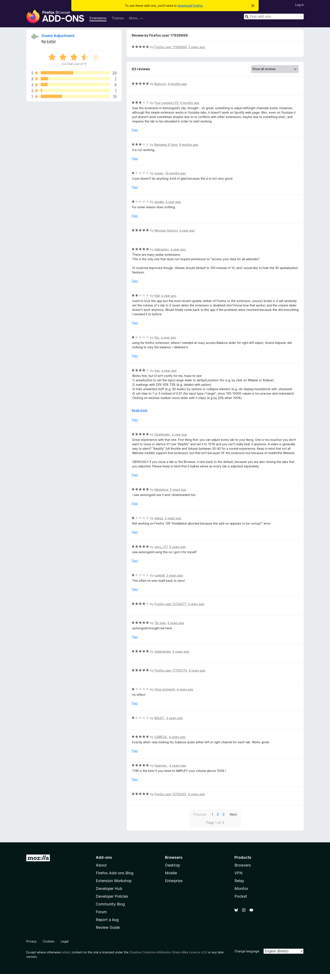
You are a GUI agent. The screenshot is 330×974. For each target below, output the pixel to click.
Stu (156, 337)
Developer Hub (109, 888)
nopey (159, 173)
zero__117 (161, 547)
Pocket (240, 896)
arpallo (159, 202)
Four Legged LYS (166, 103)
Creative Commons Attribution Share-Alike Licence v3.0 (168, 952)
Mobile (171, 873)
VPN (238, 873)
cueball (159, 575)
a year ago (173, 202)
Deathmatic (162, 434)
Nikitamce (161, 489)
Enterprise (173, 881)
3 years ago (196, 47)
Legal (64, 941)
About (101, 865)
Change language (246, 951)
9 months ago (177, 84)
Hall (157, 295)
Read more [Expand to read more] (140, 410)
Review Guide (108, 927)
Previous (199, 814)
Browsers (242, 865)
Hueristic (161, 765)
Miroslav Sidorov (166, 230)
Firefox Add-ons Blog (114, 873)
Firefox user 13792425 (170, 794)
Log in (299, 5)
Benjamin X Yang (165, 144)
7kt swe (160, 623)
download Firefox (190, 5)
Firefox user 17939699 (170, 47)
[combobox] (274, 16)
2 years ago (178, 489)
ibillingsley (161, 249)
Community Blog (110, 904)
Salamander (162, 651)
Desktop (172, 865)
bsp (157, 370)
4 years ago (175, 623)
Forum (101, 912)
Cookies (49, 941)
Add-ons (104, 857)
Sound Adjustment (58, 35)
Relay (239, 881)
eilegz (158, 518)
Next (233, 814)
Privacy (31, 941)
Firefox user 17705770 (170, 670)
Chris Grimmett (164, 689)
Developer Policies (112, 896)
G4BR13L (160, 737)
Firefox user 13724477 (170, 604)
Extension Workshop (114, 881)
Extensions (97, 18)
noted (65, 952)
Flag (135, 130)
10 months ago (175, 173)
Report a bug (107, 919)
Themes (118, 18)
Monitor (241, 888)
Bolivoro (160, 84)
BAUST (159, 718)
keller (51, 41)
